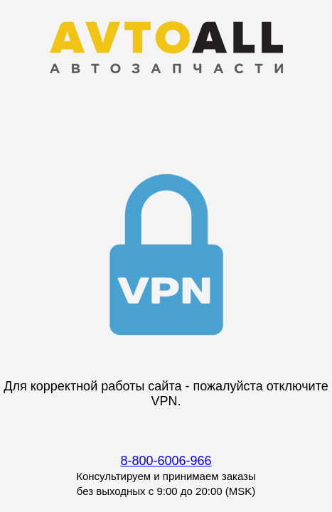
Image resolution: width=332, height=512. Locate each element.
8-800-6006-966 (165, 461)
